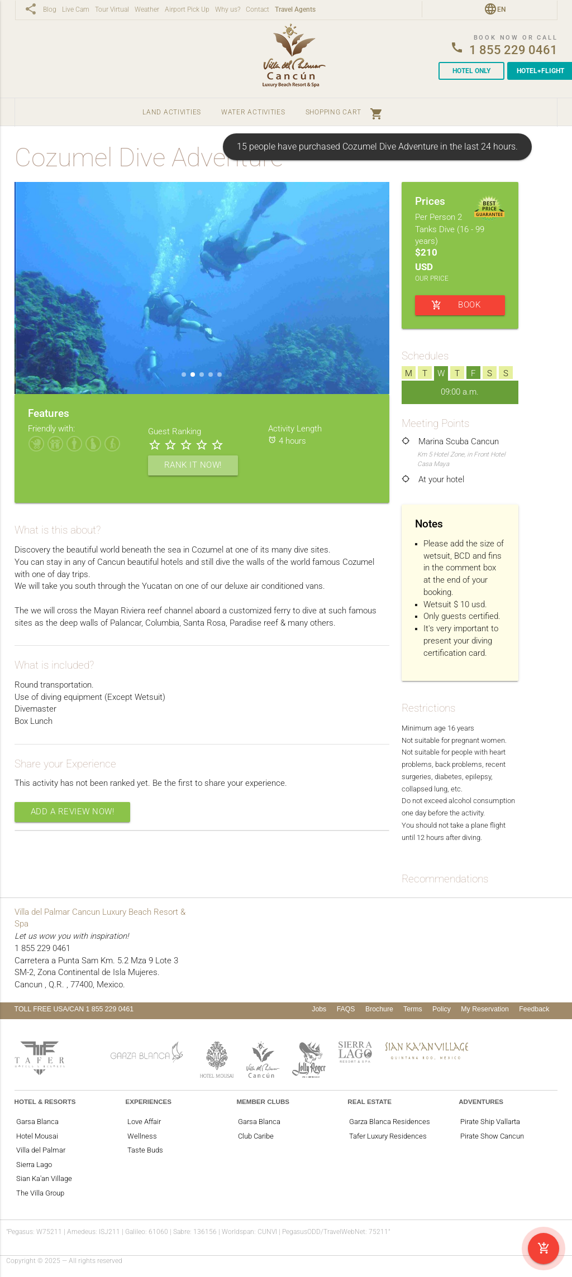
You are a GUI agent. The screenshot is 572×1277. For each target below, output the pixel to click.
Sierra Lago (34, 1164)
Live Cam (75, 10)
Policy (441, 1009)
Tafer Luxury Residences (388, 1136)
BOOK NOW (456, 305)
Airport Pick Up (187, 10)
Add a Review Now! (73, 812)
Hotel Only (471, 71)
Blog (49, 10)
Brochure (379, 1009)
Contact (257, 10)
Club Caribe (256, 1136)
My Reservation (485, 1009)
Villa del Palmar (40, 1150)
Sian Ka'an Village (44, 1178)
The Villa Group (40, 1193)
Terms (412, 1009)
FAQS (346, 1009)
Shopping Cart (344, 112)
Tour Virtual (112, 10)
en (501, 9)
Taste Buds (145, 1150)
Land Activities (171, 112)
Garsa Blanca (37, 1121)
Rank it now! (193, 465)
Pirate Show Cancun (492, 1136)
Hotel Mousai (37, 1136)
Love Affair (144, 1121)
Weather (147, 10)
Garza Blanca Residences (389, 1121)
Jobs (319, 1009)
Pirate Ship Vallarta (490, 1121)
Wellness (142, 1136)
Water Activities (253, 112)
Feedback (534, 1009)
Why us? (227, 10)
